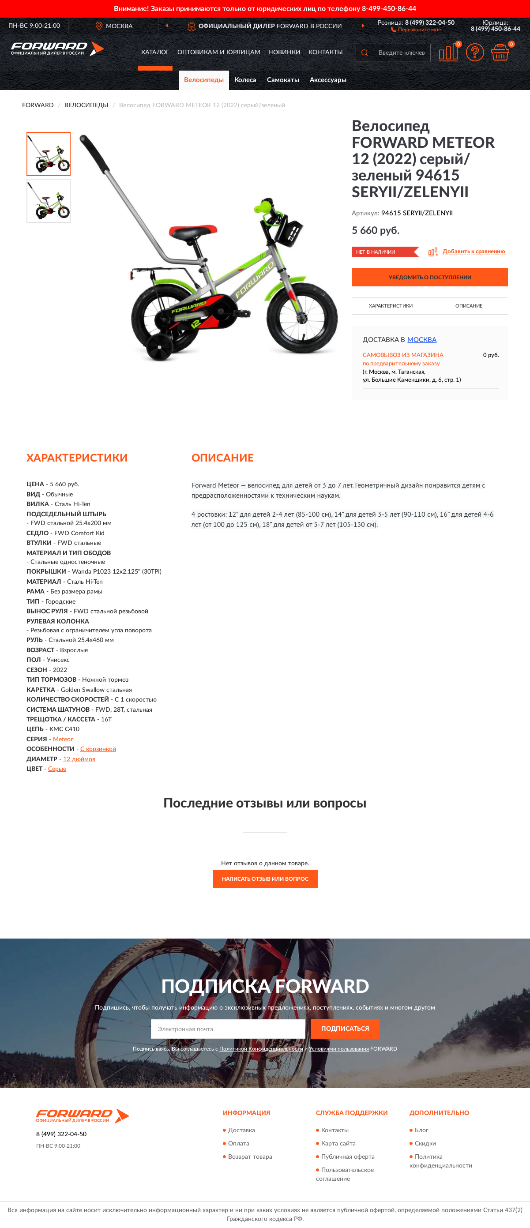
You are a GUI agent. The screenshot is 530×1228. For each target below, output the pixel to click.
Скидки (425, 1144)
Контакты (325, 52)
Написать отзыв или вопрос (265, 879)
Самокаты (283, 80)
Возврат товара (250, 1157)
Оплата (238, 1144)
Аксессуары (328, 80)
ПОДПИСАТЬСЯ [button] (345, 1029)
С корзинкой (98, 749)
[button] (416, 29)
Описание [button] (468, 306)
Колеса (245, 80)
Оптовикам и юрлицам (218, 52)
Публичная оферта (348, 1157)
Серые (57, 769)
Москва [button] (421, 340)
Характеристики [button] (391, 306)
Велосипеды (204, 80)
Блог (422, 1130)
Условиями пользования (339, 1048)
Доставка (241, 1130)
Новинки (284, 52)
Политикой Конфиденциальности (261, 1048)
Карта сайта (338, 1144)
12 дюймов (79, 759)
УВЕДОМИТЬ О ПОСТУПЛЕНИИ (430, 277)
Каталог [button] (155, 52)
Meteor (63, 739)
